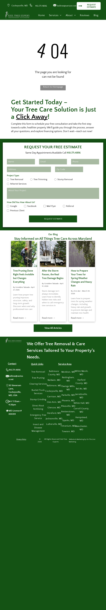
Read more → (19, 318)
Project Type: (13, 175)
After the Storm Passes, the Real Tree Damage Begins (52, 274)
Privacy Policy (21, 439)
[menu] (100, 9)
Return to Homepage (53, 87)
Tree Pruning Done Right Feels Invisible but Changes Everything (23, 276)
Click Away (32, 116)
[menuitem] (41, 15)
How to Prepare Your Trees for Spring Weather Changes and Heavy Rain (81, 278)
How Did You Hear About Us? (21, 202)
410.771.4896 (41, 6)
